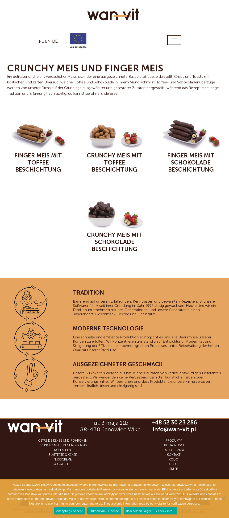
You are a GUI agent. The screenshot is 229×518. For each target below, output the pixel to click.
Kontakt (173, 454)
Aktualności (173, 445)
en (48, 41)
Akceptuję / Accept (69, 511)
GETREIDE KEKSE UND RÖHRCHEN (62, 440)
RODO (173, 459)
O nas (173, 464)
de (55, 41)
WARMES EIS (62, 464)
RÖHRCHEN (62, 450)
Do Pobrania (173, 450)
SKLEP (173, 469)
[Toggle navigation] (174, 40)
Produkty (174, 440)
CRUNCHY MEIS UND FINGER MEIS (62, 445)
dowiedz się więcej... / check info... (150, 511)
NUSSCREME (63, 459)
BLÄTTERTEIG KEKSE (63, 454)
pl (41, 41)
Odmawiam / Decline (104, 511)
